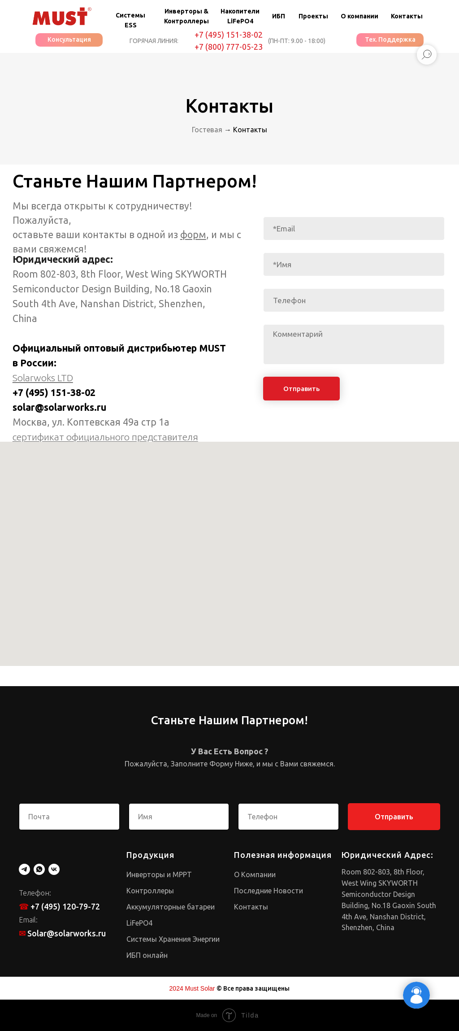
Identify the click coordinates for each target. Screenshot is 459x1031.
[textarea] (354, 344)
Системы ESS (130, 20)
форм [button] (193, 234)
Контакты (407, 16)
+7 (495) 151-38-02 (229, 34)
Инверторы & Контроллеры (186, 16)
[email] (354, 228)
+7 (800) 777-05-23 (229, 46)
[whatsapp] (39, 869)
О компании (359, 16)
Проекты (313, 16)
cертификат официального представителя (105, 436)
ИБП (278, 16)
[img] (62, 16)
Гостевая (207, 130)
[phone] (354, 300)
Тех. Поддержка (390, 39)
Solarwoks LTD (43, 377)
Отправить (301, 388)
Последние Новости (268, 891)
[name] (354, 264)
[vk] (54, 869)
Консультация (69, 39)
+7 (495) (32, 392)
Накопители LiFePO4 (240, 16)
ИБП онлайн (147, 955)
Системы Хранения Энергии (173, 939)
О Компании (255, 874)
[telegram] (24, 869)
